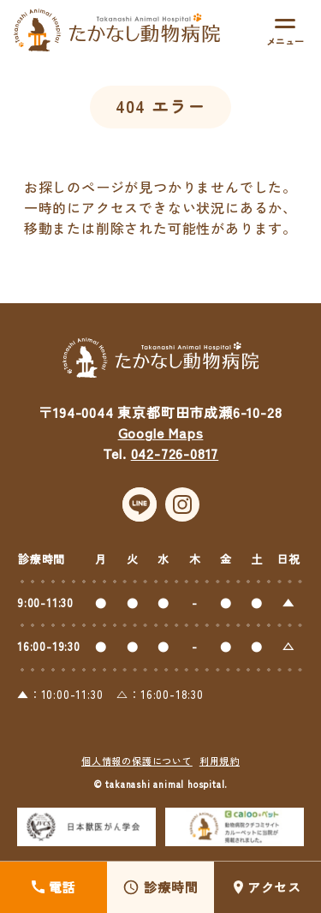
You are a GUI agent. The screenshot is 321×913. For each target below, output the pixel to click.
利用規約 (219, 768)
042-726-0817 (175, 461)
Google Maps (161, 440)
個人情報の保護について (137, 768)
